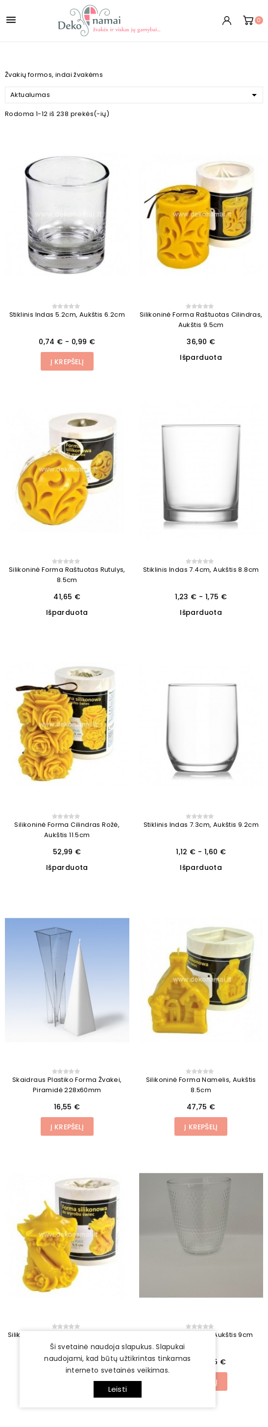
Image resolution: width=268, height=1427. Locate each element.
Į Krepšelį (67, 362)
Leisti (117, 1389)
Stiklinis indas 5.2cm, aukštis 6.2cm (67, 314)
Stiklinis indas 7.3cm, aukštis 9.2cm (201, 824)
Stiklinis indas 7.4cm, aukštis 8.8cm (201, 569)
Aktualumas (135, 95)
